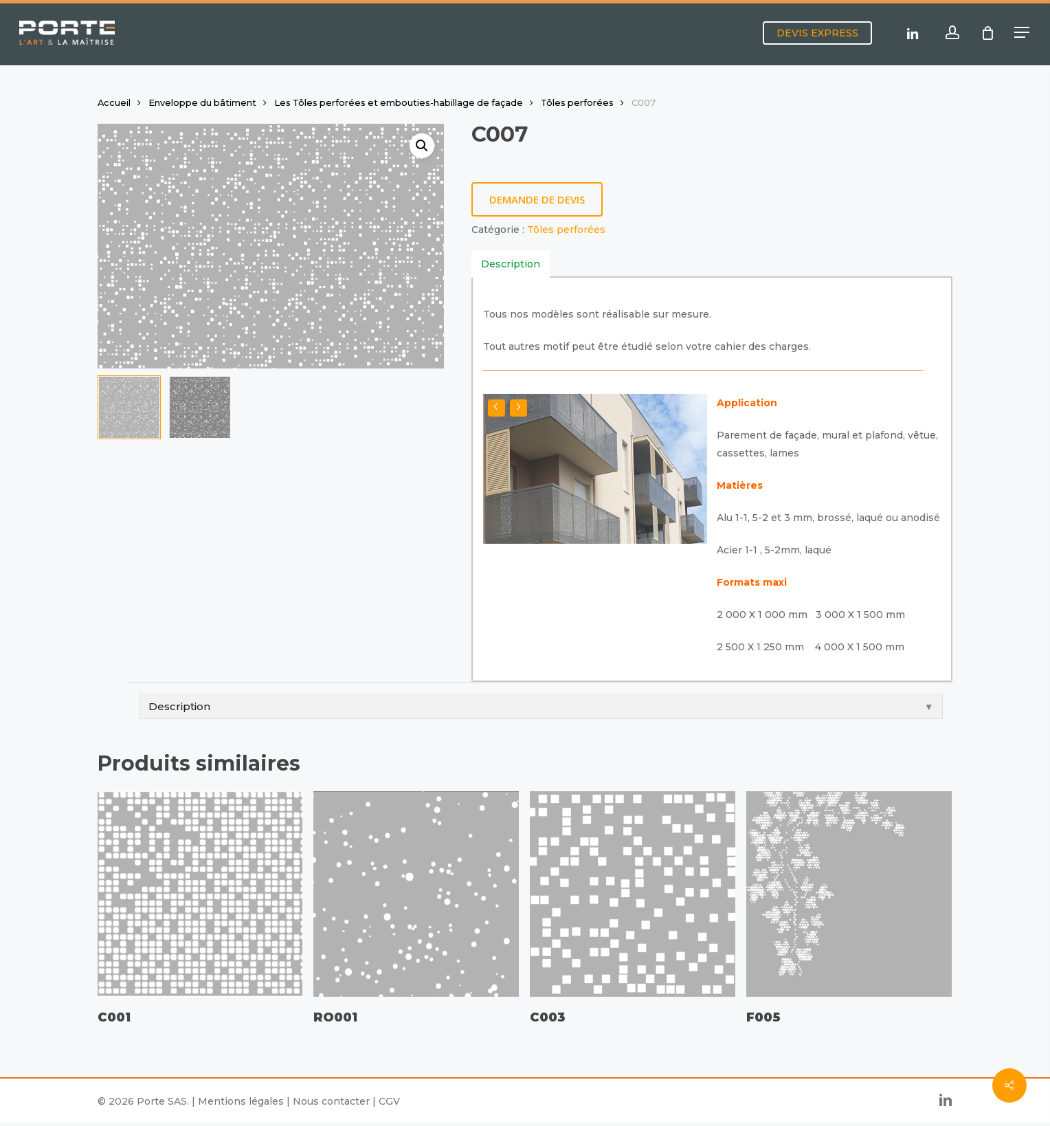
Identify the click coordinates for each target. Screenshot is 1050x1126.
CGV (389, 1101)
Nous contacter (331, 1101)
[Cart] (987, 33)
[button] (1022, 32)
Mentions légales (241, 1101)
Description (510, 264)
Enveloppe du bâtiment (202, 103)
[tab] (510, 264)
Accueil (114, 103)
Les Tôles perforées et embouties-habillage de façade (398, 103)
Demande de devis (537, 199)
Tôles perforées (577, 103)
